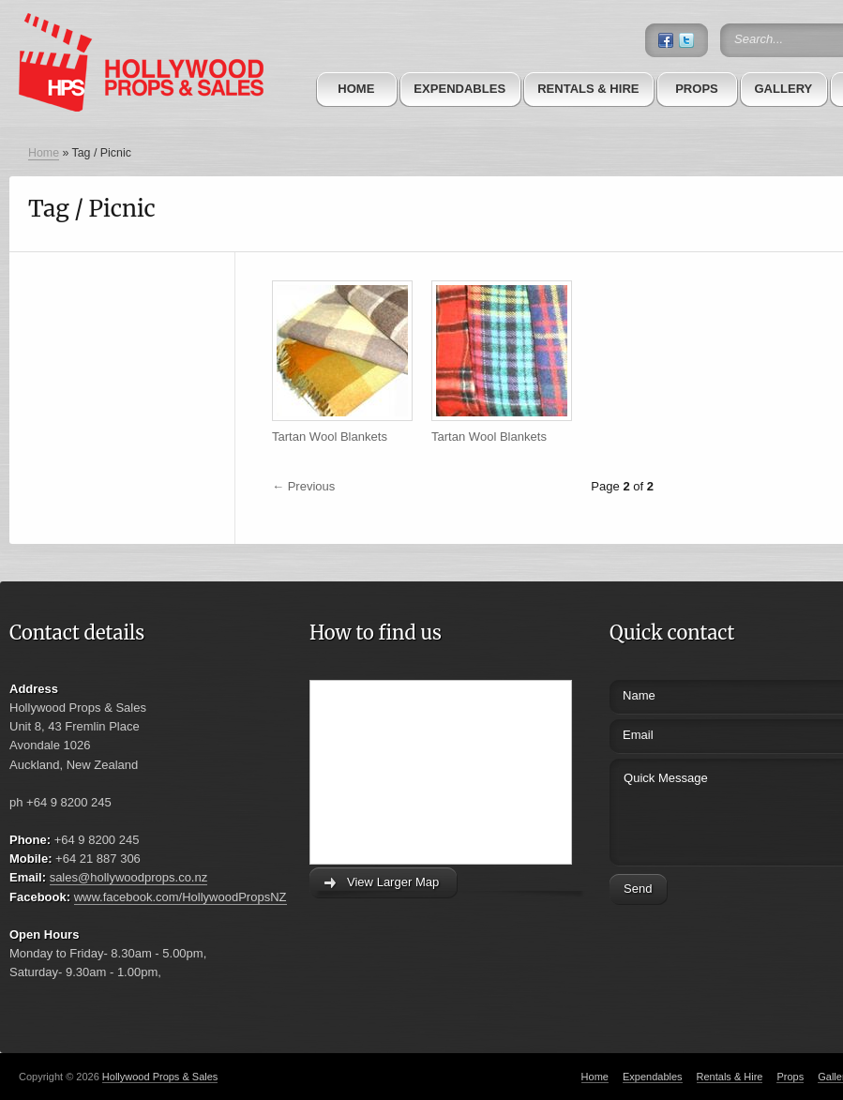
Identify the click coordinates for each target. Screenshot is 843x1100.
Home (356, 89)
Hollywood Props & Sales (160, 1076)
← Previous (303, 486)
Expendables (459, 89)
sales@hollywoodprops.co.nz (129, 877)
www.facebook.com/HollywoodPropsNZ (180, 897)
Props (696, 89)
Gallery (783, 89)
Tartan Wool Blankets (329, 436)
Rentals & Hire (588, 89)
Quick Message (715, 809)
